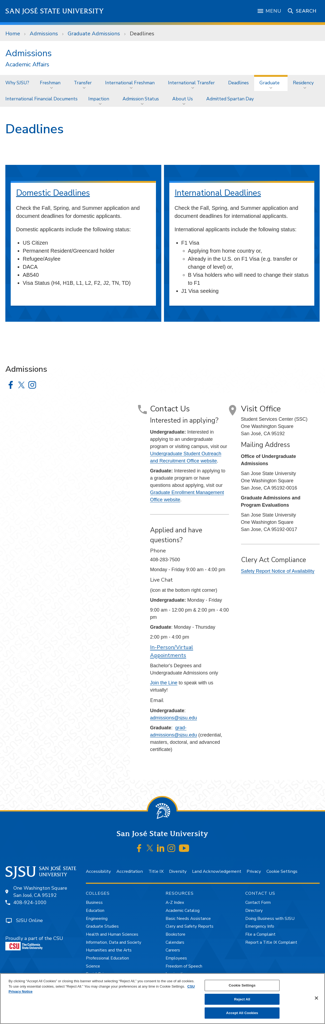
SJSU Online (29, 920)
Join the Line (163, 682)
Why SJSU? (17, 82)
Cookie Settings (281, 871)
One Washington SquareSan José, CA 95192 (40, 891)
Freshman (50, 82)
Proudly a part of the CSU (34, 943)
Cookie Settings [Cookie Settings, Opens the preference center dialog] (242, 985)
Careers (173, 950)
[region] (162, 998)
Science (93, 966)
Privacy (254, 871)
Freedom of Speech (184, 966)
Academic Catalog (183, 910)
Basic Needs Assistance (188, 918)
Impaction (98, 99)
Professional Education (107, 958)
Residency (303, 82)
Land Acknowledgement (216, 871)
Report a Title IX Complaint (271, 942)
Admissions (44, 33)
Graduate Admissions (94, 33)
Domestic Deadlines (53, 193)
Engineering (97, 918)
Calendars (175, 942)
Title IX (156, 871)
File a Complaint (260, 934)
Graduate (269, 82)
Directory (254, 910)
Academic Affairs (27, 65)
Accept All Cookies (242, 1013)
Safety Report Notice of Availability (278, 571)
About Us (182, 99)
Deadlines (142, 33)
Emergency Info (259, 926)
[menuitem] (17, 83)
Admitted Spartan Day (230, 99)
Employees (176, 958)
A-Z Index (175, 902)
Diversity (177, 871)
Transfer (83, 82)
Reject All (242, 999)
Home (12, 33)
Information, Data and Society (113, 942)
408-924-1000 (30, 902)
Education (95, 910)
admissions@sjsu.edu (173, 717)
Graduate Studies (102, 926)
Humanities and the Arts (109, 950)
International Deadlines (218, 193)
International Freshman (130, 82)
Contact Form (258, 902)
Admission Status (141, 99)
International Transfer (191, 82)
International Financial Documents (41, 99)
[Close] (316, 998)
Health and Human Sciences (112, 934)
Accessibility (98, 871)
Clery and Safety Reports (189, 926)
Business (94, 902)
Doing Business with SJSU (270, 918)
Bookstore (175, 934)
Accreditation (129, 871)
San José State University (54, 11)
